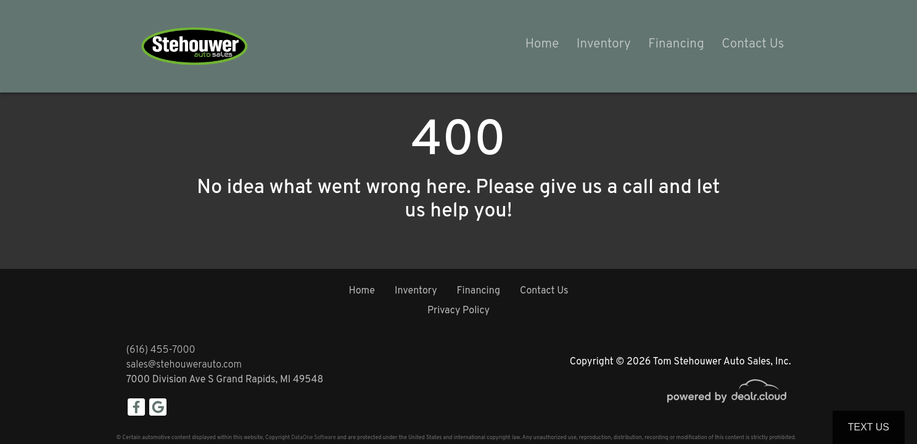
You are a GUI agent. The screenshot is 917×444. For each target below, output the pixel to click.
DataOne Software (313, 437)
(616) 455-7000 (160, 350)
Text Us (868, 427)
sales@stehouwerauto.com (184, 365)
